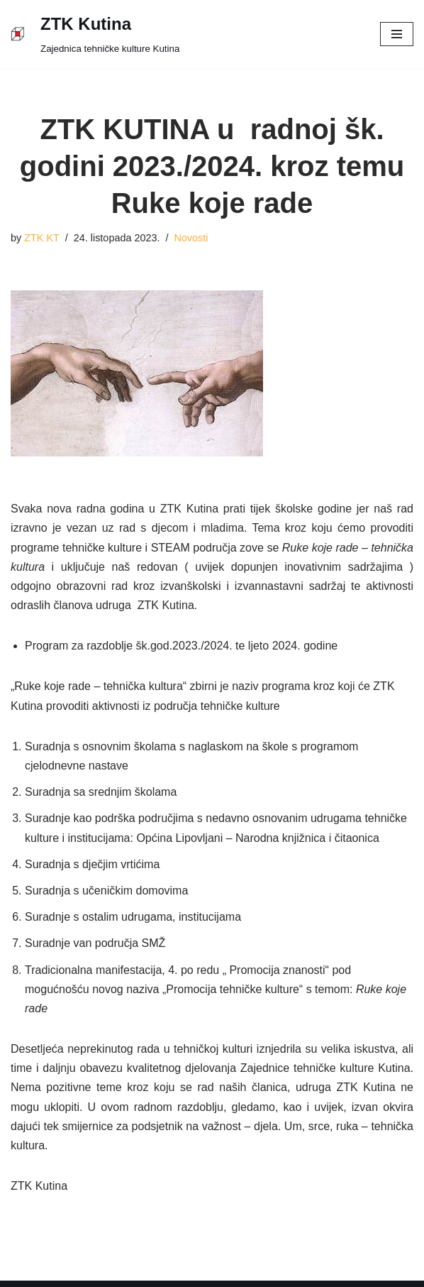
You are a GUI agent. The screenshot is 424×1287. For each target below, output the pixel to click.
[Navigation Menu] (396, 34)
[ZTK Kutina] (95, 34)
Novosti (191, 237)
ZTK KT (42, 237)
